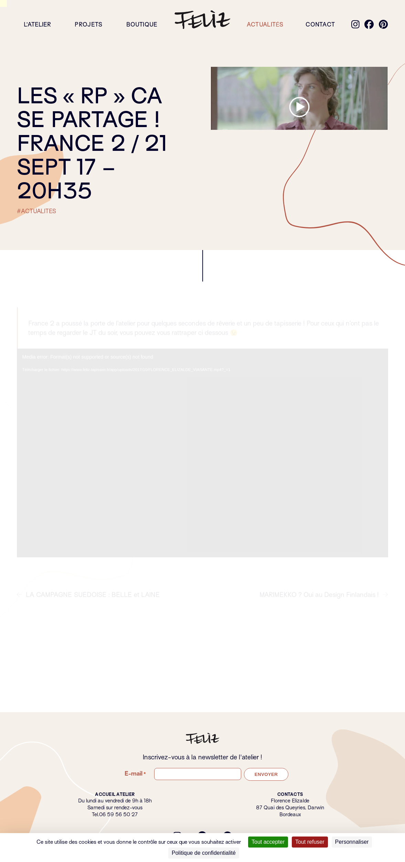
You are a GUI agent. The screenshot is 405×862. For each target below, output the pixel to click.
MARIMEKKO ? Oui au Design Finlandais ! (324, 599)
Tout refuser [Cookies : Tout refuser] (309, 842)
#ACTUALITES (36, 211)
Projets (88, 24)
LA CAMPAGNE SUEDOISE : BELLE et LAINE (88, 599)
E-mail (135, 773)
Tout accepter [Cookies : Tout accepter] (268, 842)
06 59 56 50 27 (118, 814)
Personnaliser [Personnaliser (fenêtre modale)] (352, 842)
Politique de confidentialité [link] (204, 853)
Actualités (265, 24)
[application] (202, 457)
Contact (320, 24)
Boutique (142, 24)
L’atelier (37, 24)
